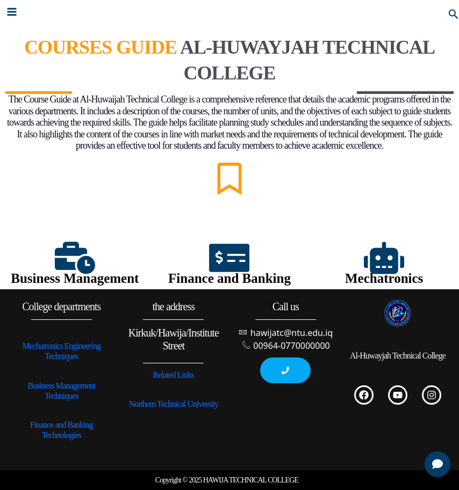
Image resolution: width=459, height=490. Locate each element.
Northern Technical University (173, 403)
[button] (453, 11)
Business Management (75, 278)
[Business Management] (75, 258)
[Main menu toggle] (12, 12)
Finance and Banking (229, 278)
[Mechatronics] (384, 258)
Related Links (173, 374)
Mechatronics (384, 278)
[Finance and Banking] (229, 258)
